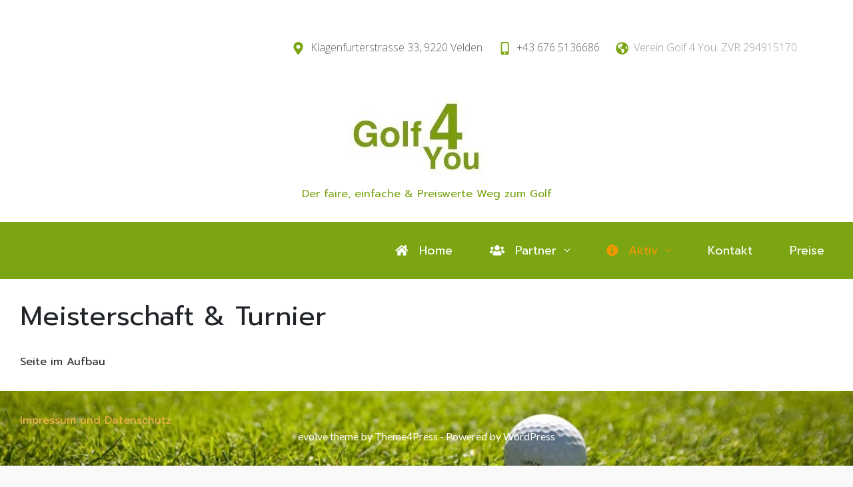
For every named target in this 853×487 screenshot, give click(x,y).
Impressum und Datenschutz (95, 420)
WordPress (529, 436)
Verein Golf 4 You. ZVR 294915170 (715, 47)
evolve (313, 436)
